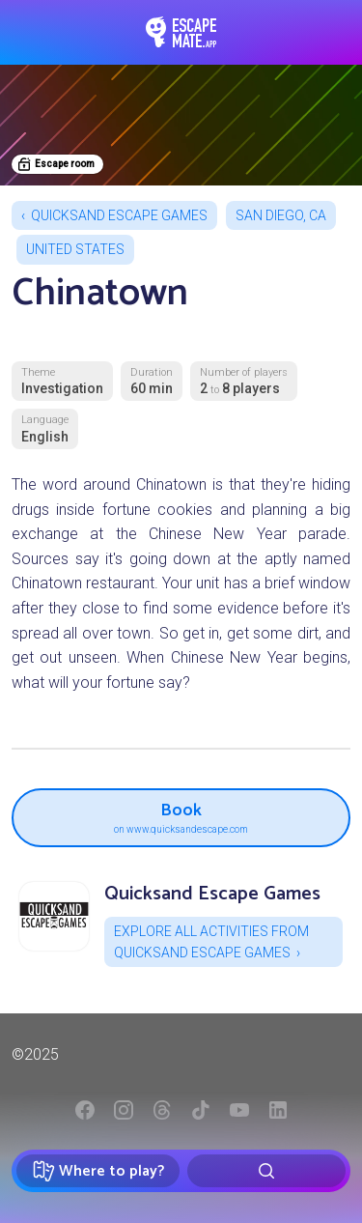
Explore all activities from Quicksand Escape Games (211, 942)
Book (181, 815)
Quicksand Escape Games (119, 215)
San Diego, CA (281, 215)
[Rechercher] (266, 1170)
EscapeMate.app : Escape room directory (181, 32)
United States (75, 249)
